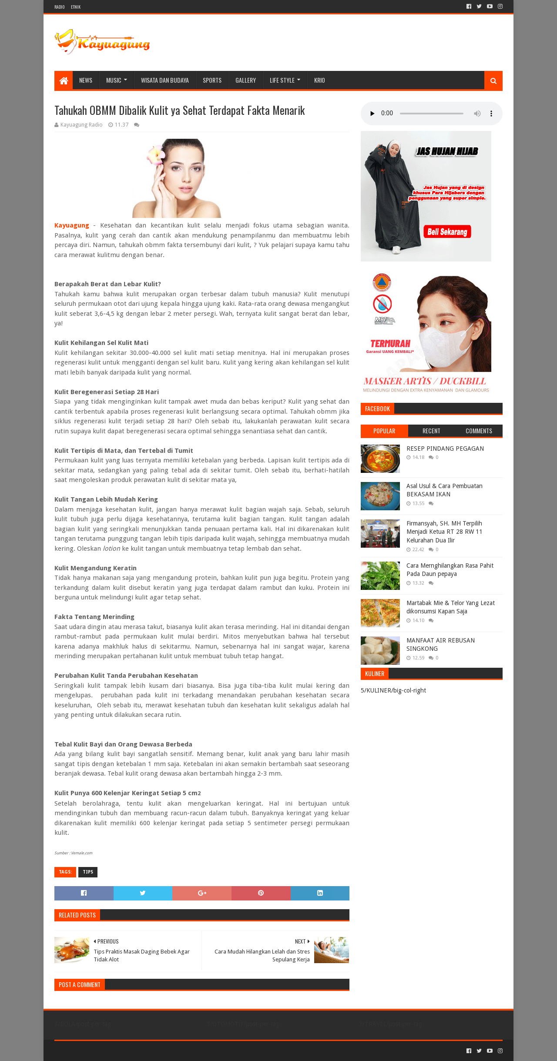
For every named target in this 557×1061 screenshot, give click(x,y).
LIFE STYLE (282, 79)
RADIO (59, 6)
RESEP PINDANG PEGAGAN (445, 448)
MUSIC (113, 79)
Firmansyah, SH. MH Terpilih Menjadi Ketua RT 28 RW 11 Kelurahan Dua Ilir (444, 532)
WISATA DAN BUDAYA (165, 79)
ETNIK (76, 6)
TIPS (88, 872)
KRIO (319, 79)
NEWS (85, 79)
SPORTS (212, 79)
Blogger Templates (153, 1051)
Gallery (245, 79)
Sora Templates (102, 1051)
